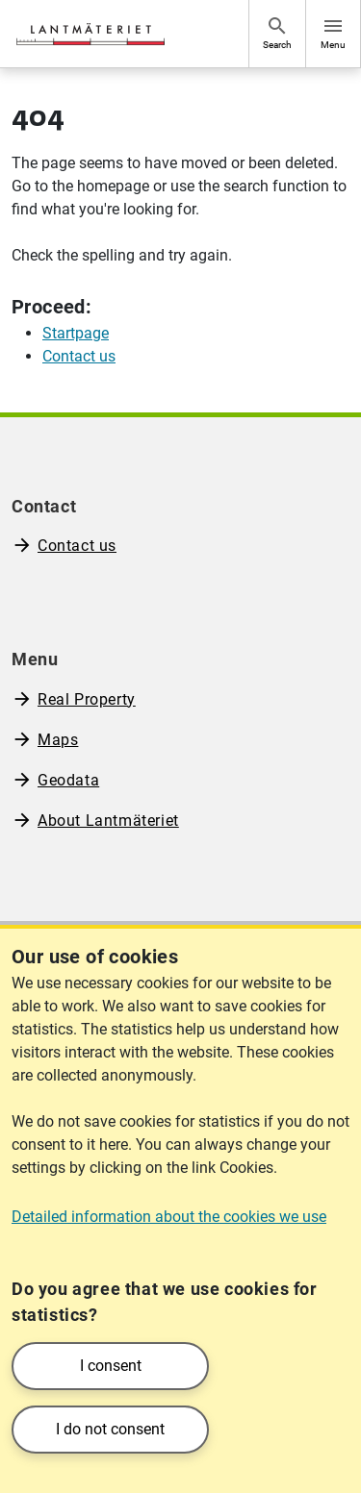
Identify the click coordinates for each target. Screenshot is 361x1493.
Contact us (77, 545)
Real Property (87, 699)
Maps (58, 740)
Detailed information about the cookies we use (169, 1216)
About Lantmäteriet (108, 820)
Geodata (68, 780)
